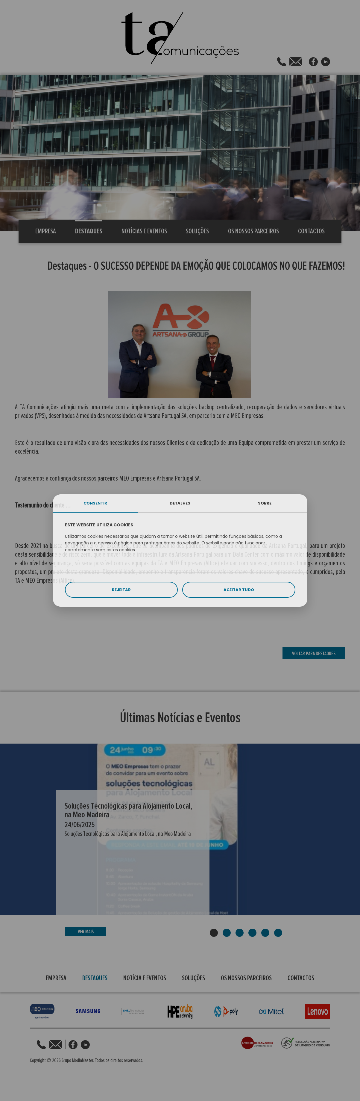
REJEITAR (121, 590)
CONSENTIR (95, 503)
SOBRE (264, 503)
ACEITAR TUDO (239, 590)
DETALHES (180, 503)
